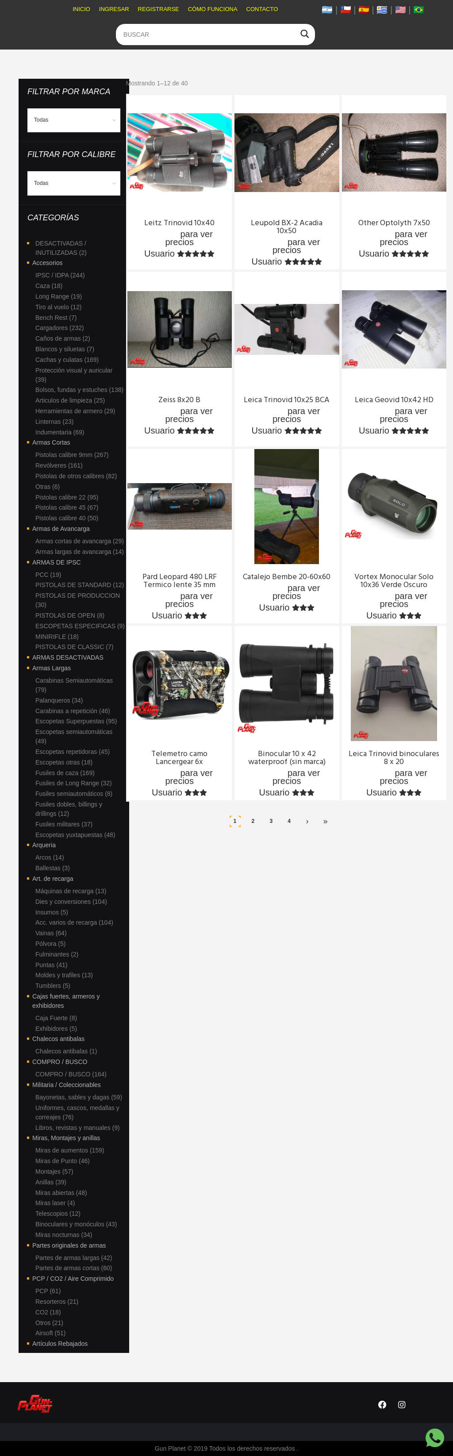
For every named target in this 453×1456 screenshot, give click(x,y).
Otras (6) (47, 486)
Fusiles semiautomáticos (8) (73, 793)
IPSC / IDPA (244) (60, 275)
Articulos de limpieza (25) (70, 400)
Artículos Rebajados (60, 1343)
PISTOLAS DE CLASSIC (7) (74, 646)
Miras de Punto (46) (62, 1160)
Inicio (81, 9)
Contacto (262, 9)
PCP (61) (48, 1291)
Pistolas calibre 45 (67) (66, 507)
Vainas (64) (51, 933)
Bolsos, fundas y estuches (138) (79, 389)
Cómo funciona (213, 9)
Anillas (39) (50, 1182)
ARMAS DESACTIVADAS (68, 657)
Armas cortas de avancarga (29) (79, 541)
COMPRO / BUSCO (59, 1061)
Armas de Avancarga (61, 528)
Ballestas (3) (52, 868)
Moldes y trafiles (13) (64, 975)
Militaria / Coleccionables (66, 1084)
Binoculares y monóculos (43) (76, 1224)
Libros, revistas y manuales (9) (77, 1127)
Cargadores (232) (59, 327)
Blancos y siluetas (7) (64, 349)
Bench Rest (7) (56, 317)
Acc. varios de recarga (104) (74, 922)
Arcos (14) (49, 857)
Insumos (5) (51, 912)
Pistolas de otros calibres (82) (76, 476)
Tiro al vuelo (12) (58, 307)
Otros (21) (49, 1322)
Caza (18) (48, 285)
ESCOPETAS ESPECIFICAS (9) (80, 626)
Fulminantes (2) (56, 954)
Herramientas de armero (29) (75, 411)
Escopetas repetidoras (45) (72, 751)
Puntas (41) (51, 964)
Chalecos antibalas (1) (66, 1051)
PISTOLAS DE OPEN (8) (69, 615)
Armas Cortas (51, 442)
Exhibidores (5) (56, 1028)
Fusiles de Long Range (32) (73, 783)
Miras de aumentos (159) (69, 1150)
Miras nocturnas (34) (63, 1234)
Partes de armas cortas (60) (73, 1268)
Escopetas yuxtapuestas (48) (75, 834)
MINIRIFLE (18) (57, 636)
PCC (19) (48, 574)
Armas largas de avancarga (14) (79, 551)
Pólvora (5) (50, 943)
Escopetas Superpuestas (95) (76, 721)
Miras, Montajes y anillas (66, 1137)
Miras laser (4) (55, 1202)
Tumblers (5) (52, 985)
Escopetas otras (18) (63, 762)
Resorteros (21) (56, 1301)
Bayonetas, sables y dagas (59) (78, 1097)
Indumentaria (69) (59, 432)
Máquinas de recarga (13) (70, 891)
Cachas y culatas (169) (67, 359)
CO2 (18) (48, 1312)
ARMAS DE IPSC (56, 562)
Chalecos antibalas (58, 1038)
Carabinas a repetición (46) (72, 711)
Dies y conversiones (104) (71, 901)
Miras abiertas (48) (61, 1192)
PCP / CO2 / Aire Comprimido (73, 1278)
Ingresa (162, 234)
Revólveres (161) (59, 465)
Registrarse (158, 9)
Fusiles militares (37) (63, 824)
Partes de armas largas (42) (73, 1257)
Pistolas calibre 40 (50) (66, 518)
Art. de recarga (52, 878)
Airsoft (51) (50, 1333)
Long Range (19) (58, 296)
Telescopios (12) (58, 1213)
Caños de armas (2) (62, 338)
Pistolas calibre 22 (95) (66, 497)
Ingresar (114, 9)
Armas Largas (51, 668)
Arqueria (44, 845)
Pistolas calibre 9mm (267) (72, 454)
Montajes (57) (54, 1171)
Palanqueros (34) (59, 700)
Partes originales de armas (69, 1245)
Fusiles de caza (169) (65, 772)
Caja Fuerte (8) (56, 1018)
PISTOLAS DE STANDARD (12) (79, 584)
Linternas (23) (54, 421)
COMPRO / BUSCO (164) (71, 1074)
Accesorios (47, 262)
